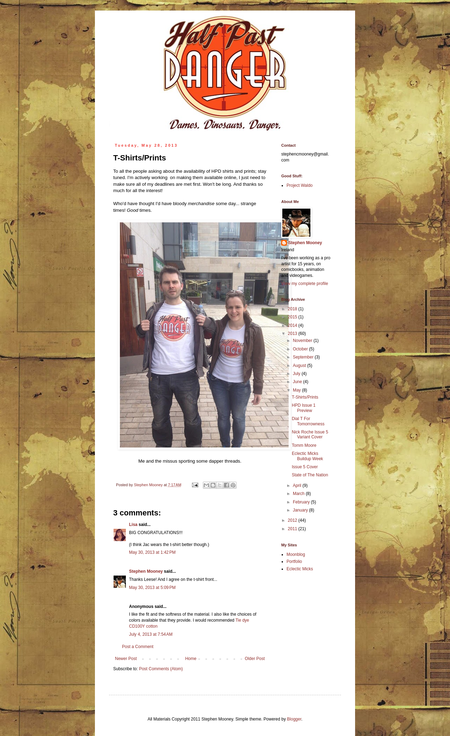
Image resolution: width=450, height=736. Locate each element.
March (299, 493)
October (301, 349)
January (301, 510)
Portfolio (294, 561)
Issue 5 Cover (305, 466)
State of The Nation (310, 474)
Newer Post (126, 658)
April (297, 485)
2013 (293, 333)
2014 (293, 325)
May (297, 390)
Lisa (133, 524)
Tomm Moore (304, 445)
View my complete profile (304, 283)
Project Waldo (300, 185)
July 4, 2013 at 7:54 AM (151, 634)
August (300, 365)
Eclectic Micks (300, 568)
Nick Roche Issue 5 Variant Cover (310, 434)
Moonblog (296, 554)
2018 (293, 308)
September (304, 357)
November (303, 340)
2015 (293, 317)
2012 (293, 520)
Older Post (255, 658)
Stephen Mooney (146, 571)
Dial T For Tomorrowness (308, 421)
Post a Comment (137, 646)
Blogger (294, 719)
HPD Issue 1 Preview (303, 408)
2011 (293, 528)
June (298, 381)
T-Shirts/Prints (305, 397)
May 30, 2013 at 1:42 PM (152, 552)
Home (191, 658)
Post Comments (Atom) (161, 668)
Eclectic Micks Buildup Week (307, 456)
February (302, 502)
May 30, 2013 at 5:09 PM (152, 587)
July (297, 373)
